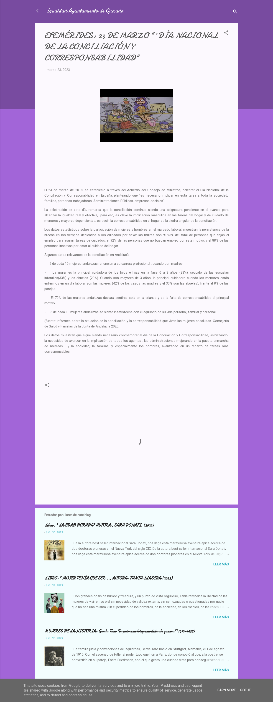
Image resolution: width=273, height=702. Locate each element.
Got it (245, 690)
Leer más (221, 564)
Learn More (226, 690)
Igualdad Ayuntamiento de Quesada (85, 11)
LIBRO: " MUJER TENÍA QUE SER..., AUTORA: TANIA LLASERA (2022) (108, 578)
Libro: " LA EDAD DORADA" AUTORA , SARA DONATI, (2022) (99, 525)
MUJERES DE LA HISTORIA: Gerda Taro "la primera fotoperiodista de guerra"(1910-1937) (119, 631)
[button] (226, 33)
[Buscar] (235, 12)
